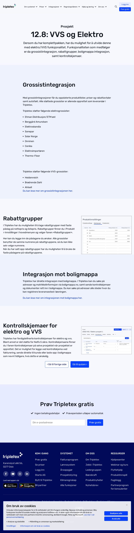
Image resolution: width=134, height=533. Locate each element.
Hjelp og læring (90, 7)
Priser (43, 7)
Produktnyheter (94, 480)
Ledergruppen (93, 469)
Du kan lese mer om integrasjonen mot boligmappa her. (52, 297)
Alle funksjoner (68, 485)
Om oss (103, 7)
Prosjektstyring (68, 475)
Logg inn (125, 4)
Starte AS (40, 475)
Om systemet (31, 7)
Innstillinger (11, 526)
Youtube (12, 473)
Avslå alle (116, 519)
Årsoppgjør (66, 469)
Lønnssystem (67, 464)
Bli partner (40, 485)
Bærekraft (91, 475)
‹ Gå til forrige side (56, 364)
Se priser (40, 464)
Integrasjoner (55, 7)
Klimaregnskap (68, 480)
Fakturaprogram (69, 459)
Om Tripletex (92, 459)
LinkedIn (27, 473)
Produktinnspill (119, 475)
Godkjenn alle (116, 513)
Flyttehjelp (117, 469)
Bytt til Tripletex (43, 480)
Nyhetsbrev (92, 485)
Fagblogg (116, 480)
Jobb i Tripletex (94, 464)
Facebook (5, 473)
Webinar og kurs (119, 464)
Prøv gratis (124, 9)
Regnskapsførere (72, 7)
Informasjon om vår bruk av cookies (35, 526)
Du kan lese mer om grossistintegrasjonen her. (48, 190)
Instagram (20, 473)
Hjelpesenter (118, 459)
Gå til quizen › (79, 364)
